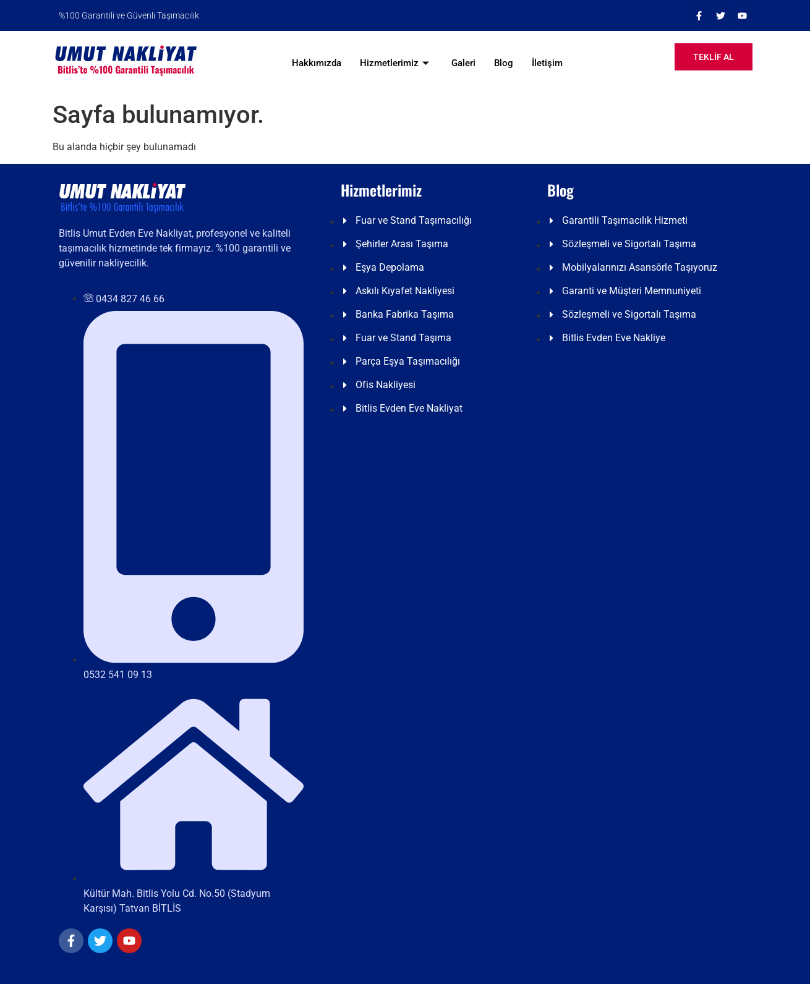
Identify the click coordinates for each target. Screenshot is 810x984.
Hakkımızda (316, 63)
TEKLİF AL (713, 57)
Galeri (463, 63)
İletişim (547, 63)
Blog (503, 63)
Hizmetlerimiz (394, 63)
